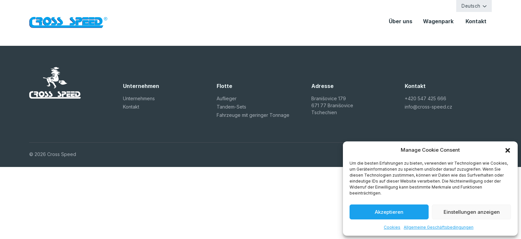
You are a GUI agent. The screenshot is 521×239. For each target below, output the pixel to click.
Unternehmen (138, 98)
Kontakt (476, 21)
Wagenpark (439, 21)
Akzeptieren (389, 212)
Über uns (400, 21)
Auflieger (227, 98)
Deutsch (471, 6)
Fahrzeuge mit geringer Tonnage (253, 115)
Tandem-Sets (231, 107)
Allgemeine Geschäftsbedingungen (438, 227)
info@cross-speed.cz (428, 107)
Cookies (392, 227)
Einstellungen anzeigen (472, 212)
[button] (507, 150)
